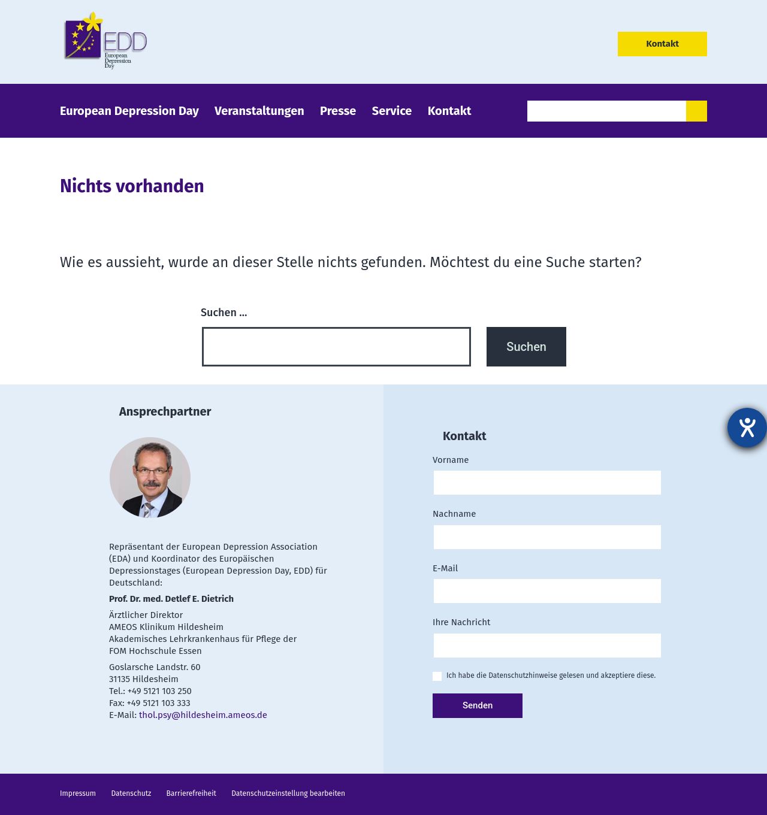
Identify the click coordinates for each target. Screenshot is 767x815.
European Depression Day (129, 111)
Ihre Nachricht (545, 634)
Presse (338, 111)
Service (392, 111)
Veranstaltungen (259, 111)
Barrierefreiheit (191, 793)
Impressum (78, 793)
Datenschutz (131, 793)
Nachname (545, 525)
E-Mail (545, 580)
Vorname (545, 472)
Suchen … (224, 312)
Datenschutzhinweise (522, 675)
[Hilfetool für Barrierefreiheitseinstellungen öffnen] (747, 427)
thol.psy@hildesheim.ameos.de (203, 715)
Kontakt (662, 43)
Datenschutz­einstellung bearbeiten (288, 793)
